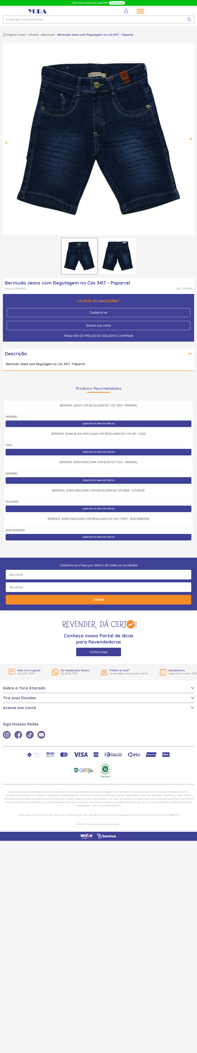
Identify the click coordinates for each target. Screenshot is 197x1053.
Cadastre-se (98, 312)
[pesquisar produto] (189, 19)
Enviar (98, 812)
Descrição (16, 353)
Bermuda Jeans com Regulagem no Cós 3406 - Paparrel (98, 448)
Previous (7, 143)
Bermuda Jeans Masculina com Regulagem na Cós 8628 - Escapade (98, 660)
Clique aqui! (117, 3)
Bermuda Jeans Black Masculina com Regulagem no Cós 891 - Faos (99, 518)
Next (190, 139)
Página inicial (16, 34)
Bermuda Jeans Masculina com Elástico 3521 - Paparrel (99, 589)
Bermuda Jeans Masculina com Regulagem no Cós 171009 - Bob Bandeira (98, 731)
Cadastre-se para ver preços (98, 466)
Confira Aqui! (99, 864)
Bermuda (48, 34)
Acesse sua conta (98, 325)
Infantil (34, 34)
